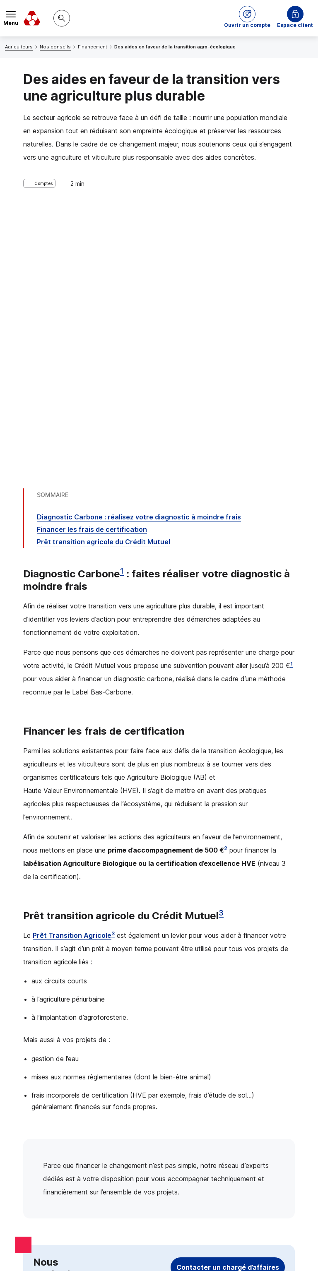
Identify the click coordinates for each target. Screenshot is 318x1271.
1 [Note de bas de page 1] (122, 298)
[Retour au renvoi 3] (70, 1198)
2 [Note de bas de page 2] (225, 575)
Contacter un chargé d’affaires (227, 994)
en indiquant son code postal (181, 1233)
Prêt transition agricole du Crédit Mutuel (103, 269)
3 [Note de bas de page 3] (221, 640)
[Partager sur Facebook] (210, 1053)
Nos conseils (55, 47)
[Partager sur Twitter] (190, 1053)
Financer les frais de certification (92, 256)
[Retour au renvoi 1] (235, 1128)
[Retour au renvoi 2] (249, 1173)
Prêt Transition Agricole (72, 662)
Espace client (295, 25)
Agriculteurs (19, 47)
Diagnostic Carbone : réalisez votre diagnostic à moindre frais (139, 244)
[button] (247, 18)
